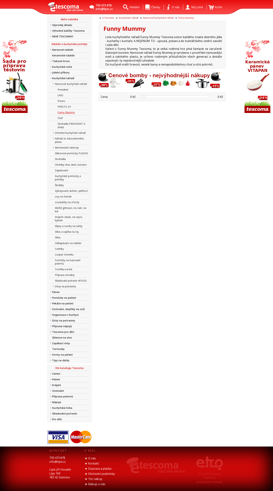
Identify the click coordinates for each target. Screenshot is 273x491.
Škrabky (59, 185)
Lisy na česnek (63, 196)
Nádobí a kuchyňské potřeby (69, 44)
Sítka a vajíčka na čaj (67, 231)
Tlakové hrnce (61, 61)
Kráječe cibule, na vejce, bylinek (69, 218)
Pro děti (57, 419)
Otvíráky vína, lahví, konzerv (71, 164)
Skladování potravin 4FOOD (71, 280)
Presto (61, 101)
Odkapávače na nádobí (68, 243)
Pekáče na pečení (62, 303)
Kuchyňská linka (62, 408)
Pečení (56, 379)
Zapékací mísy (61, 343)
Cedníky (59, 248)
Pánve (55, 292)
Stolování (58, 390)
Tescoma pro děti (63, 332)
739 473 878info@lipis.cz (104, 7)
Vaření (56, 373)
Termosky (58, 349)
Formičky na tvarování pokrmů (67, 261)
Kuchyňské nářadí (63, 78)
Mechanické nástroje (67, 147)
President (63, 89)
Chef (60, 118)
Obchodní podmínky (101, 474)
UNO (60, 95)
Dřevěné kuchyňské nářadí (70, 132)
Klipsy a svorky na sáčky (68, 226)
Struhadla (60, 159)
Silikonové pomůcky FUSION (71, 153)
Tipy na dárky (60, 360)
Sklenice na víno (62, 337)
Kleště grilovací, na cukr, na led (70, 209)
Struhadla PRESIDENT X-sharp (72, 125)
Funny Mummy (66, 112)
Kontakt (93, 463)
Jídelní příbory (61, 72)
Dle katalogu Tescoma (69, 368)
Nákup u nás (96, 484)
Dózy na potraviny (65, 286)
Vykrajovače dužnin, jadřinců (71, 190)
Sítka (57, 237)
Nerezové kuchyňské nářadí (71, 84)
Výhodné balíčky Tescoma (68, 30)
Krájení (56, 385)
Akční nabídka (69, 19)
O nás (92, 458)
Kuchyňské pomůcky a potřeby (68, 177)
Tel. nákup (95, 479)
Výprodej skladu (62, 25)
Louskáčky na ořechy (67, 202)
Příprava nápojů (62, 326)
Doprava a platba (99, 469)
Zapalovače (61, 170)
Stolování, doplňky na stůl (68, 309)
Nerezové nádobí (62, 49)
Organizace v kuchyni (65, 314)
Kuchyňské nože (62, 66)
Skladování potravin (64, 413)
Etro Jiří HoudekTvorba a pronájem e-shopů (210, 478)
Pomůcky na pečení (64, 297)
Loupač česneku (64, 254)
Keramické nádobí (63, 55)
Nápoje (56, 402)
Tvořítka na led (63, 269)
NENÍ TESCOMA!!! (62, 36)
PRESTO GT (64, 106)
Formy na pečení (62, 354)
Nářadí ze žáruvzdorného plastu (69, 140)
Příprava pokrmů (62, 396)
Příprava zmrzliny (65, 275)
